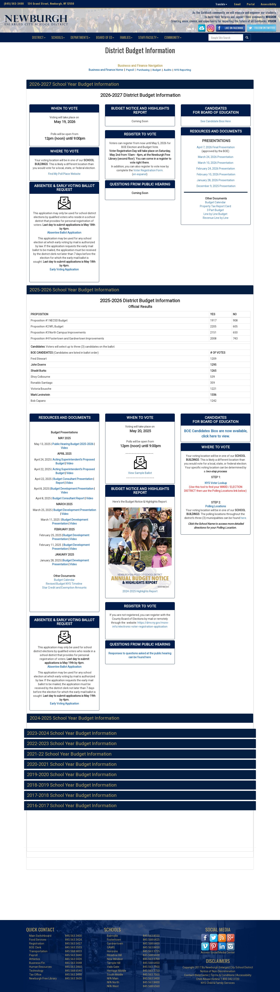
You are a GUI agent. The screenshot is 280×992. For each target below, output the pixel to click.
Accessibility (268, 4)
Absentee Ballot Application (64, 232)
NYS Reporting (182, 69)
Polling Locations (215, 506)
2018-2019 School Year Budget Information (72, 785)
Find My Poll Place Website (64, 173)
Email (237, 4)
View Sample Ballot (140, 472)
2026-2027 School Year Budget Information (74, 84)
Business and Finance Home (106, 69)
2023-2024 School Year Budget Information (72, 733)
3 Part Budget (215, 210)
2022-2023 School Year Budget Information (72, 743)
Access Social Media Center (218, 952)
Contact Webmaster (196, 975)
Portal (251, 4)
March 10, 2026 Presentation (215, 162)
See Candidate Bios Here (215, 121)
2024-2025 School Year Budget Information (74, 718)
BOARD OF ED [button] (105, 37)
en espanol (139, 174)
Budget (156, 69)
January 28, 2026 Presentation (215, 180)
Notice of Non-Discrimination (217, 971)
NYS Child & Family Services (218, 982)
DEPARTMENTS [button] (80, 37)
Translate (221, 4)
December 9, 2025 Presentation (215, 186)
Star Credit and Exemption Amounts (64, 587)
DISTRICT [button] (39, 37)
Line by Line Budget (215, 214)
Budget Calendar (215, 202)
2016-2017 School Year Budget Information (72, 805)
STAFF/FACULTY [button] (148, 37)
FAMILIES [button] (126, 37)
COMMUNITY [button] (172, 37)
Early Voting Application (64, 269)
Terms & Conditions (222, 975)
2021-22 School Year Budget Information (69, 754)
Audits (167, 69)
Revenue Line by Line (215, 217)
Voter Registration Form (148, 170)
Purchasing (143, 69)
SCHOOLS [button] (58, 37)
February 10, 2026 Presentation (215, 174)
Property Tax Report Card (215, 206)
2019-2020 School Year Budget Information (72, 774)
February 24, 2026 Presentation (215, 168)
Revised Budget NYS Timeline (64, 583)
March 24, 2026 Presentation (215, 156)
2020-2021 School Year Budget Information (72, 764)
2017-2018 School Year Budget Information (72, 795)
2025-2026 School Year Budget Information (74, 290)
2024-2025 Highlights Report (140, 591)
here (243, 517)
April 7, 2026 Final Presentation (216, 147)
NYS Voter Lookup (216, 483)
